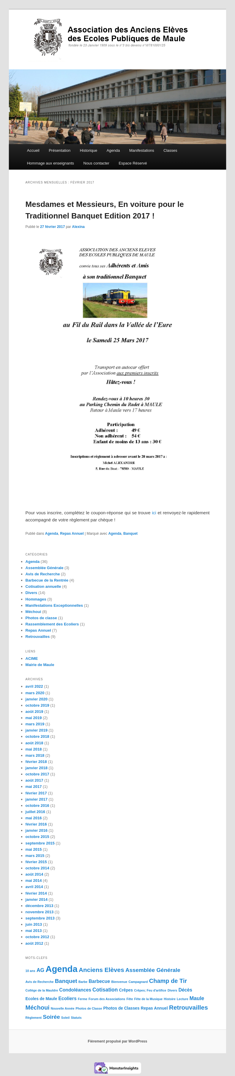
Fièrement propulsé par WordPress (117, 1041)
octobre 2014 (37, 868)
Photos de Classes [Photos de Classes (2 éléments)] (121, 1008)
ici (154, 512)
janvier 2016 (37, 830)
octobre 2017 (37, 774)
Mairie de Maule (40, 664)
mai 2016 (34, 818)
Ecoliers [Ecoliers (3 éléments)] (67, 998)
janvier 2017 (37, 799)
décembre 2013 (39, 905)
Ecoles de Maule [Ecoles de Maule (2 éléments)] (41, 999)
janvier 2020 (37, 699)
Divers (31, 592)
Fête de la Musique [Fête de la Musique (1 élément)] (148, 999)
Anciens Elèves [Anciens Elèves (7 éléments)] (101, 969)
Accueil (33, 150)
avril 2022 (34, 686)
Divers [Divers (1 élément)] (172, 990)
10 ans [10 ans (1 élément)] (30, 971)
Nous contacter (96, 163)
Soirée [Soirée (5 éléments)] (51, 1017)
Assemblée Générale (45, 568)
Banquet (130, 533)
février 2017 (36, 793)
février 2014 (36, 893)
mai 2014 (34, 880)
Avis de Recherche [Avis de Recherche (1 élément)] (40, 982)
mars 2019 (35, 724)
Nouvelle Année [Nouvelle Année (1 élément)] (63, 1008)
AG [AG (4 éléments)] (40, 970)
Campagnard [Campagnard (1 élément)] (138, 982)
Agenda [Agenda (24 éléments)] (61, 969)
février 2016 (36, 824)
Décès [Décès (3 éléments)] (185, 989)
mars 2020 (35, 693)
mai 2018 (34, 749)
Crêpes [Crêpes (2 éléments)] (126, 990)
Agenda (113, 150)
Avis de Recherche (43, 574)
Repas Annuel (72, 533)
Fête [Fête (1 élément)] (130, 999)
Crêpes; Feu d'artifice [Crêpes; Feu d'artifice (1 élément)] (150, 990)
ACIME (32, 658)
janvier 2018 (37, 768)
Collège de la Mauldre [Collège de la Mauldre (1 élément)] (42, 990)
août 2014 (34, 874)
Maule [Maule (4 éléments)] (197, 998)
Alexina (78, 227)
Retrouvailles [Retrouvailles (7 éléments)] (188, 1007)
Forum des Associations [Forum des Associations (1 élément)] (107, 999)
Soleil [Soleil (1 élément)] (65, 1017)
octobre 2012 (37, 937)
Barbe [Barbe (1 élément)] (82, 982)
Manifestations (141, 150)
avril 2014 (34, 887)
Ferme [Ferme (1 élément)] (82, 999)
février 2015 (36, 862)
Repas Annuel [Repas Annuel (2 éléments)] (154, 1008)
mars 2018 (35, 755)
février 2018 (36, 761)
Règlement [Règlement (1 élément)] (34, 1017)
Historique (88, 150)
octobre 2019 (37, 705)
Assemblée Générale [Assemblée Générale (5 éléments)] (152, 970)
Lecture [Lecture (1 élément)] (182, 999)
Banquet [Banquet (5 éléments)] (66, 981)
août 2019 (34, 711)
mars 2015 (35, 855)
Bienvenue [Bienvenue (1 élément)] (119, 982)
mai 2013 (34, 930)
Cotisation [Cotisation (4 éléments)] (105, 990)
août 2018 (34, 743)
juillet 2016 (35, 812)
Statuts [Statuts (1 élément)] (76, 1017)
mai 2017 (34, 786)
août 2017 (34, 780)
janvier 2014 (37, 899)
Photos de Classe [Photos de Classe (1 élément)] (89, 1008)
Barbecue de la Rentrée (47, 580)
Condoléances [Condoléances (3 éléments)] (75, 989)
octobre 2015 (37, 836)
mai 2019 (34, 718)
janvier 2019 (37, 730)
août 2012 (34, 943)
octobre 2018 (37, 736)
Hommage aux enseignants (50, 163)
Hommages (36, 599)
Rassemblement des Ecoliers (52, 624)
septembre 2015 (40, 843)
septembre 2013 (40, 918)
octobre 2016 (37, 805)
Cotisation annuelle (43, 586)
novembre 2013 (40, 912)
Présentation (59, 150)
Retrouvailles (38, 636)
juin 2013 (34, 924)
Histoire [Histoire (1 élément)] (170, 999)
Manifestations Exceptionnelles (54, 605)
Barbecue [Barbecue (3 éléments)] (99, 981)
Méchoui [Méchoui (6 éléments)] (38, 1007)
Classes (170, 150)
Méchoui (33, 611)
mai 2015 (34, 849)
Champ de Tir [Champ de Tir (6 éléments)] (168, 981)
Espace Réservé (133, 163)
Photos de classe (41, 618)
